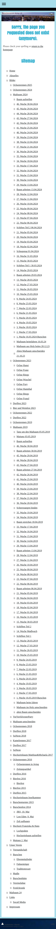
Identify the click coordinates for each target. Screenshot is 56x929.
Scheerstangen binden (27, 508)
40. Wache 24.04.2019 (27, 484)
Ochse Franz (22, 370)
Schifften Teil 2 (24, 626)
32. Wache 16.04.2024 (27, 170)
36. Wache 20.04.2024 (27, 151)
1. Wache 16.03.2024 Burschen (31, 337)
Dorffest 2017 (19, 745)
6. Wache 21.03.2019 (27, 674)
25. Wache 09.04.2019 (27, 569)
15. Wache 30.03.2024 (27, 261)
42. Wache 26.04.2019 (27, 474)
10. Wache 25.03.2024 (27, 294)
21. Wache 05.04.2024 (27, 232)
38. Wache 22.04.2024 (27, 142)
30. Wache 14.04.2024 (27, 180)
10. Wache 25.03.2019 (27, 655)
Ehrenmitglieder (24, 859)
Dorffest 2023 (19, 403)
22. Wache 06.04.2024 (27, 223)
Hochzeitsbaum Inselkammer (27, 797)
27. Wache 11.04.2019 (27, 560)
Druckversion (7, 924)
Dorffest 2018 (19, 731)
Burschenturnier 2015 (23, 802)
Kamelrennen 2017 (22, 740)
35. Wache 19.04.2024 (27, 156)
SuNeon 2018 (19, 736)
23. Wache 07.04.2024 (27, 218)
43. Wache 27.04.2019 (27, 465)
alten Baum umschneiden (29, 712)
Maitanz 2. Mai (20, 840)
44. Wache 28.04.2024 (27, 113)
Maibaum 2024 (20, 94)
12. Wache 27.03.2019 (27, 645)
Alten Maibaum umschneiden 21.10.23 (31, 353)
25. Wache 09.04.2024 (27, 208)
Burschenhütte (20, 878)
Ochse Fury (22, 384)
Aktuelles (14, 75)
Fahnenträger (23, 864)
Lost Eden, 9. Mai (25, 816)
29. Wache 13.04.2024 (27, 185)
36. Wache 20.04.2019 (27, 503)
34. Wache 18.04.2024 (27, 161)
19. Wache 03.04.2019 (27, 603)
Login (53, 924)
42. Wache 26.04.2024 (27, 123)
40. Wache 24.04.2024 (27, 132)
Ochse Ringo (23, 375)
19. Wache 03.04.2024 (27, 241)
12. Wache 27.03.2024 (27, 284)
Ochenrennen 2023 (22, 360)
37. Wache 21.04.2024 (27, 147)
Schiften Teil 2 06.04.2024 (29, 227)
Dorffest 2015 (19, 793)
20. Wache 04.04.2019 (27, 598)
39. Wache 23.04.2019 (27, 489)
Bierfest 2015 (19, 788)
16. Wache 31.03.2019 (27, 617)
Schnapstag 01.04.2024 (28, 251)
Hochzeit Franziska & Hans (26, 826)
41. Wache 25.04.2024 (27, 128)
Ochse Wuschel (24, 379)
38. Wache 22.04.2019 (27, 493)
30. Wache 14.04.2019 (27, 541)
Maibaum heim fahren (27, 702)
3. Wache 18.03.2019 (27, 688)
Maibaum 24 (15, 892)
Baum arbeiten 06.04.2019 (29, 588)
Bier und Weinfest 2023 (24, 408)
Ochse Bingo (23, 394)
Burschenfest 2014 (22, 807)
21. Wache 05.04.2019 (27, 593)
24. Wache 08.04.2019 (27, 574)
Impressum (14, 907)
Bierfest (20, 783)
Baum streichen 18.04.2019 (30, 522)
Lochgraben (22, 831)
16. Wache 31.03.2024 (27, 256)
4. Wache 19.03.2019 (27, 683)
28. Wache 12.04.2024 (27, 194)
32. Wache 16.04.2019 (27, 531)
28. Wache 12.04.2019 (27, 555)
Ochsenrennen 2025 (22, 85)
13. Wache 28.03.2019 (27, 641)
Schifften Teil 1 (24, 636)
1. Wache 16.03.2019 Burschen (31, 698)
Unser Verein (15, 845)
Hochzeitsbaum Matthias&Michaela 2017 (33, 755)
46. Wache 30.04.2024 (27, 104)
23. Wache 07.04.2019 (27, 579)
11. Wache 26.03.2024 (27, 289)
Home (12, 71)
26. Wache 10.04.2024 (27, 204)
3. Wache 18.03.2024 (27, 327)
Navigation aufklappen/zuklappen (28, 4)
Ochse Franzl (23, 398)
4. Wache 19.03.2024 (27, 322)
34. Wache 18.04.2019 (27, 517)
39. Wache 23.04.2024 (27, 137)
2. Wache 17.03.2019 (27, 693)
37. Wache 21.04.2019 (27, 498)
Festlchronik (19, 888)
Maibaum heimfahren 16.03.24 (31, 341)
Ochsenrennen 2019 (22, 422)
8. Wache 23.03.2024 (27, 303)
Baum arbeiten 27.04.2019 (29, 470)
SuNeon (17, 750)
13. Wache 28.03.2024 (27, 280)
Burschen (17, 854)
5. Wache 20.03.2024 (27, 318)
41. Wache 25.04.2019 (27, 479)
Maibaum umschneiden (24, 721)
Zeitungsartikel (24, 769)
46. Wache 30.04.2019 (27, 446)
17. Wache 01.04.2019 (27, 612)
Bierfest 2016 (19, 778)
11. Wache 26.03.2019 (27, 650)
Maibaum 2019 (20, 427)
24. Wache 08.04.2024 (27, 213)
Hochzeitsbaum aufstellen (29, 835)
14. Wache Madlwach (27, 631)
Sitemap (16, 924)
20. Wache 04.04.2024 (27, 237)
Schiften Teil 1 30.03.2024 (29, 265)
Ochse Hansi (23, 365)
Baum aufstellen (24, 99)
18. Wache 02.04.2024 (27, 246)
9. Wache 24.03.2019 (27, 660)
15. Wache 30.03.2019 (27, 622)
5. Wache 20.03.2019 (27, 679)
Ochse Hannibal (24, 389)
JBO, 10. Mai (23, 812)
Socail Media (19, 902)
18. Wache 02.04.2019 (27, 607)
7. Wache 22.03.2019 (27, 669)
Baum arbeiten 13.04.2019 (29, 550)
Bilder (12, 80)
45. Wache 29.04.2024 (27, 108)
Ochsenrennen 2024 (22, 90)
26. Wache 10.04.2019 (27, 565)
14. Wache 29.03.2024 (27, 270)
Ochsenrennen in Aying (28, 764)
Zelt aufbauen (23, 821)
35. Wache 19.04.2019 (27, 512)
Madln (16, 873)
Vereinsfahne (19, 883)
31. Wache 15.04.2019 (27, 536)
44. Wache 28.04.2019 (27, 460)
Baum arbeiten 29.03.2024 (29, 275)
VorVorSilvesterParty (23, 716)
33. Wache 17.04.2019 (27, 527)
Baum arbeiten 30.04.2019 (29, 451)
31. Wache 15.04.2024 (27, 175)
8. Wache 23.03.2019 (27, 664)
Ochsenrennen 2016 (22, 759)
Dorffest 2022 (19, 417)
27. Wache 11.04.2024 (27, 199)
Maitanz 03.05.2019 (26, 436)
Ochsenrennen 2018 (22, 726)
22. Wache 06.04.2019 (27, 584)
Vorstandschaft (20, 849)
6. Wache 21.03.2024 (27, 313)
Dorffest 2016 (19, 774)
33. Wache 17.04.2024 (27, 166)
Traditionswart (24, 869)
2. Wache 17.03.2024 (27, 332)
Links (12, 897)
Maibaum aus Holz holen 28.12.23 (33, 346)
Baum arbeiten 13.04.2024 (29, 189)
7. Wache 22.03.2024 (27, 308)
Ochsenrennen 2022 (22, 412)
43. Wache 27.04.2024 (27, 118)
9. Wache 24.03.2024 (27, 299)
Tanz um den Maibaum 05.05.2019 (33, 432)
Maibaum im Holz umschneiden (32, 707)
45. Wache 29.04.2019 (27, 455)
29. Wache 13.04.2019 (27, 545)
